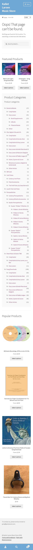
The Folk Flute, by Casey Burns (18, 185)
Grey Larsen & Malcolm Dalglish (18, 153)
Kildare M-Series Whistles (21, 218)
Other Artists (13, 168)
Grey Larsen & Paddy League (17, 156)
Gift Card (9, 172)
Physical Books (15, 125)
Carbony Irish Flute (14, 179)
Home (5, 17)
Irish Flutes (10, 175)
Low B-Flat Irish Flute (13, 189)
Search (16, 547)
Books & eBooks (11, 108)
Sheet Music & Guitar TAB (14, 254)
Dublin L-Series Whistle (20, 236)
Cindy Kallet (12, 112)
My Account (5, 547)
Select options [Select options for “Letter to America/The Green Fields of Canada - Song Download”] (16, 457)
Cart (26, 545)
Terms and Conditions (8, 537)
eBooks (13, 122)
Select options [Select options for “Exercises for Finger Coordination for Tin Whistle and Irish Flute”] (16, 408)
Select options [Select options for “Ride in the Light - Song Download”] (8, 88)
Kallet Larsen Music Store (8, 7)
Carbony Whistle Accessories (17, 199)
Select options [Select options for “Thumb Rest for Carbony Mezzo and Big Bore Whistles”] (16, 506)
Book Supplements (17, 118)
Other (10, 129)
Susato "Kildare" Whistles (19, 206)
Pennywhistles (11, 192)
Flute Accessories (14, 182)
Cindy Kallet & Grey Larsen (17, 142)
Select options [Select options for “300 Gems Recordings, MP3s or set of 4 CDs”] (16, 358)
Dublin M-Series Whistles (20, 245)
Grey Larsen (12, 115)
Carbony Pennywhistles (16, 196)
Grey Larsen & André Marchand (18, 149)
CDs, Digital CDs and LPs (14, 132)
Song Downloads (12, 269)
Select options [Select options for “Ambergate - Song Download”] (24, 88)
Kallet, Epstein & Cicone (16, 159)
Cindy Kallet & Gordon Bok (17, 139)
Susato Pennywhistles (15, 202)
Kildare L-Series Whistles (20, 209)
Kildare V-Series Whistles (20, 227)
